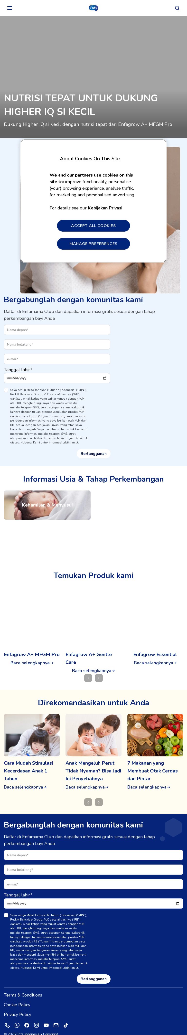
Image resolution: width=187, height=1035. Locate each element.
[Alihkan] (10, 8)
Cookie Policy (17, 997)
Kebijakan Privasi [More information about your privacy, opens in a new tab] (105, 208)
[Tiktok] (65, 1017)
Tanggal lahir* (18, 370)
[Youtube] (46, 1017)
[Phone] (7, 1017)
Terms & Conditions (23, 987)
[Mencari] (177, 8)
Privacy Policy (17, 1007)
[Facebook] (26, 1017)
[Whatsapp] (17, 1017)
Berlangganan (94, 453)
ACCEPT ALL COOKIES (93, 225)
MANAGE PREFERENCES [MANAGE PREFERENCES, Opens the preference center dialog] (93, 243)
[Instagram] (36, 1017)
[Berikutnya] (99, 794)
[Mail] (56, 1017)
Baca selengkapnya (30, 663)
